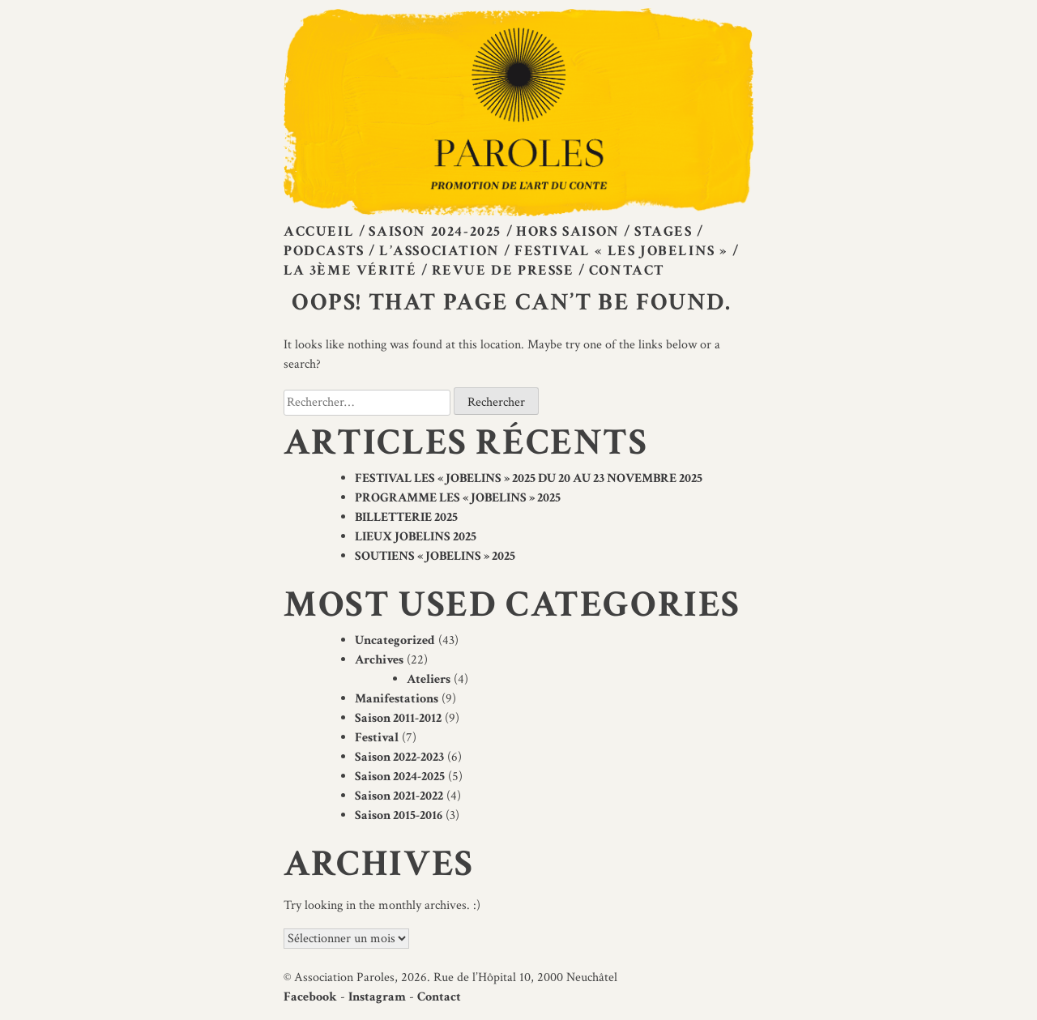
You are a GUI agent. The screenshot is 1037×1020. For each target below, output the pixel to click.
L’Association (439, 250)
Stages (663, 231)
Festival (377, 737)
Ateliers (428, 679)
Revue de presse (503, 270)
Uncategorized (395, 640)
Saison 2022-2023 (399, 757)
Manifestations (396, 698)
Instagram (377, 996)
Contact (627, 270)
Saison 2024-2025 (435, 231)
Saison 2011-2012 (398, 718)
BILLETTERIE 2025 (406, 517)
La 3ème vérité (350, 270)
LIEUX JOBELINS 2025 (415, 536)
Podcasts (324, 250)
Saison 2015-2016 (398, 815)
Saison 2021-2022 (399, 795)
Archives (379, 659)
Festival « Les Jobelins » (621, 250)
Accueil (319, 231)
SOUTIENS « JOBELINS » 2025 (435, 556)
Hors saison (568, 231)
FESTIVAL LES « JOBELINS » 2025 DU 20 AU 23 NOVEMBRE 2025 (528, 478)
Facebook (310, 996)
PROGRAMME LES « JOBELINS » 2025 (458, 497)
